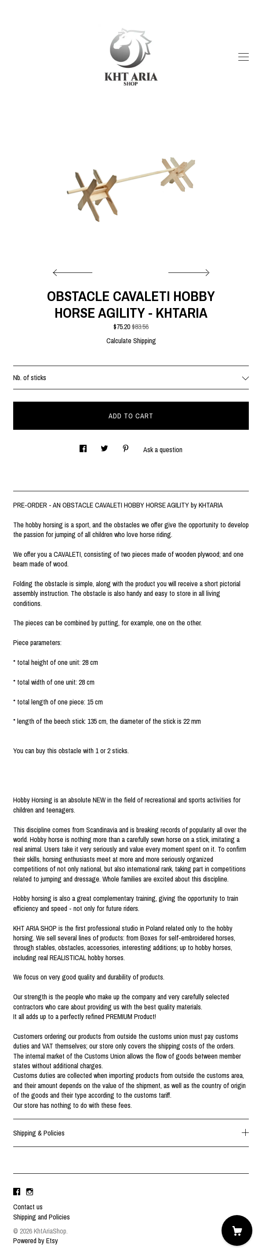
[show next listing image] (188, 270)
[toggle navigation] (243, 57)
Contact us (28, 1207)
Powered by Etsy (35, 1240)
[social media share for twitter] (104, 445)
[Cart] (237, 1230)
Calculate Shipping (131, 340)
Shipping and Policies (41, 1217)
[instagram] (29, 1192)
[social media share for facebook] (83, 445)
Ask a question (162, 449)
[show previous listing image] (75, 270)
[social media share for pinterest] (125, 445)
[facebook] (16, 1192)
